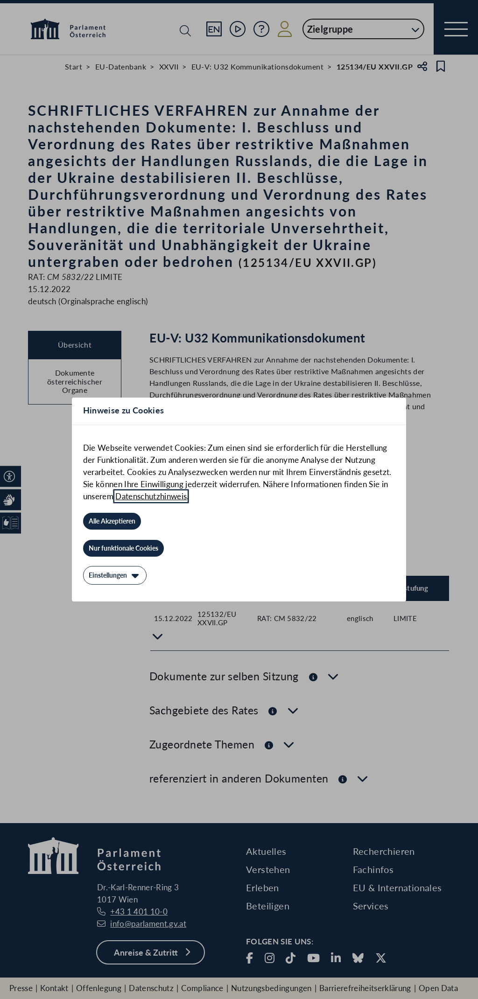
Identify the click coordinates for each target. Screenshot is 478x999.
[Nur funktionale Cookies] (123, 548)
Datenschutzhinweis (151, 496)
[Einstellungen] (115, 575)
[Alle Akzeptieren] (112, 521)
